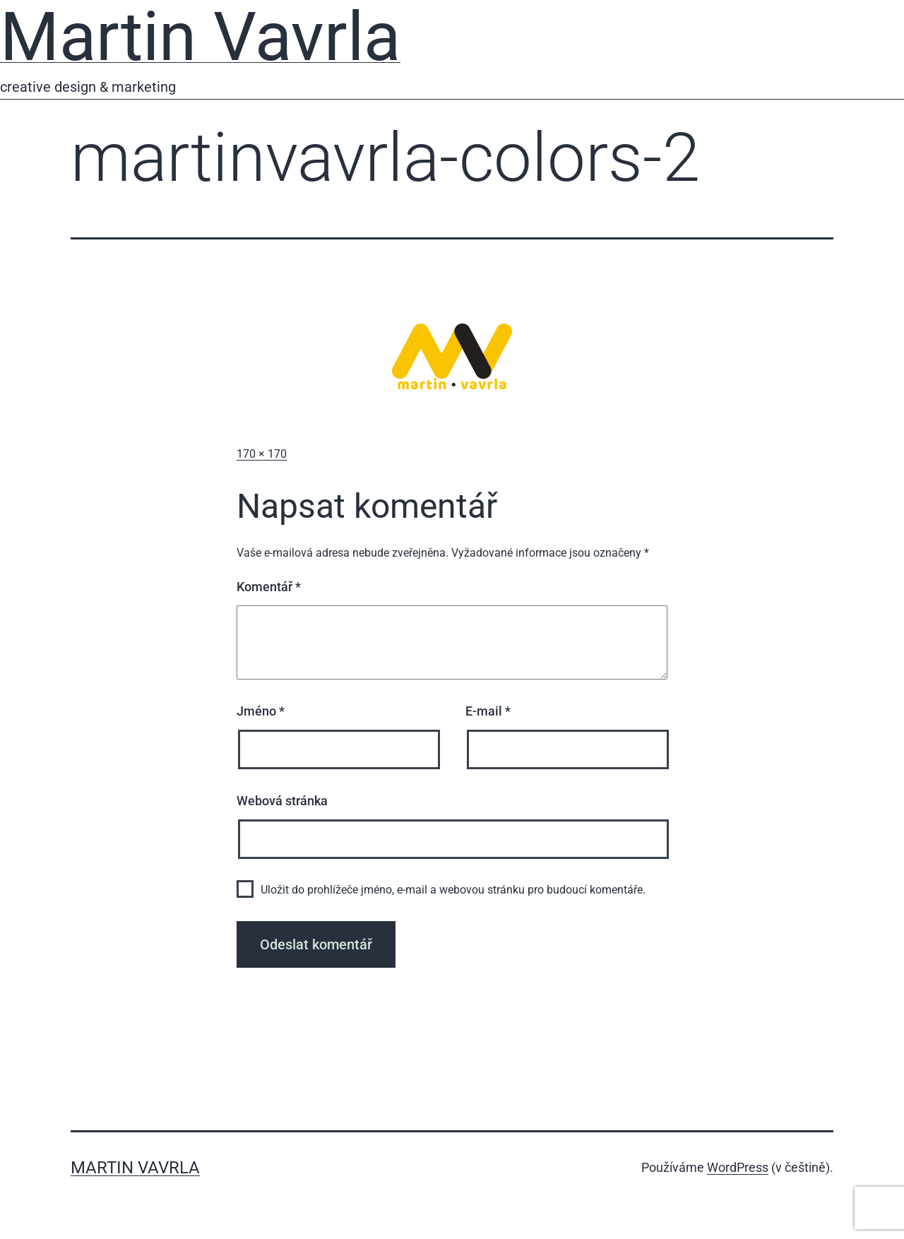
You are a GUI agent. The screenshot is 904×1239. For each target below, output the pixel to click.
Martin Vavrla (135, 1168)
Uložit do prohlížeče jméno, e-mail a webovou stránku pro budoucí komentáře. (453, 889)
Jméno (261, 711)
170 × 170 (262, 454)
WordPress (737, 1167)
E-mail (488, 711)
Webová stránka (282, 800)
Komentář (269, 586)
